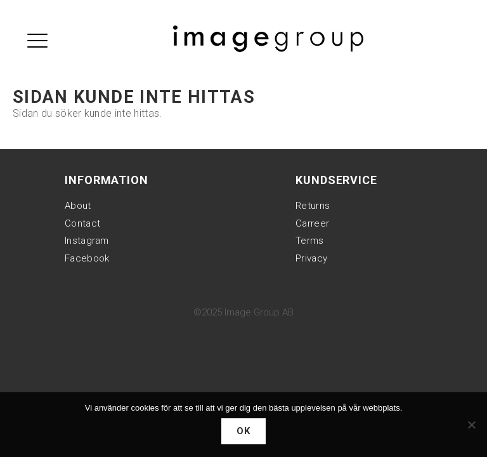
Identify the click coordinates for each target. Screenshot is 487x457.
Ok (244, 431)
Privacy (311, 258)
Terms (309, 240)
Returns (312, 205)
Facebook (87, 258)
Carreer (312, 223)
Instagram (87, 240)
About (78, 205)
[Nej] (471, 424)
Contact (82, 223)
